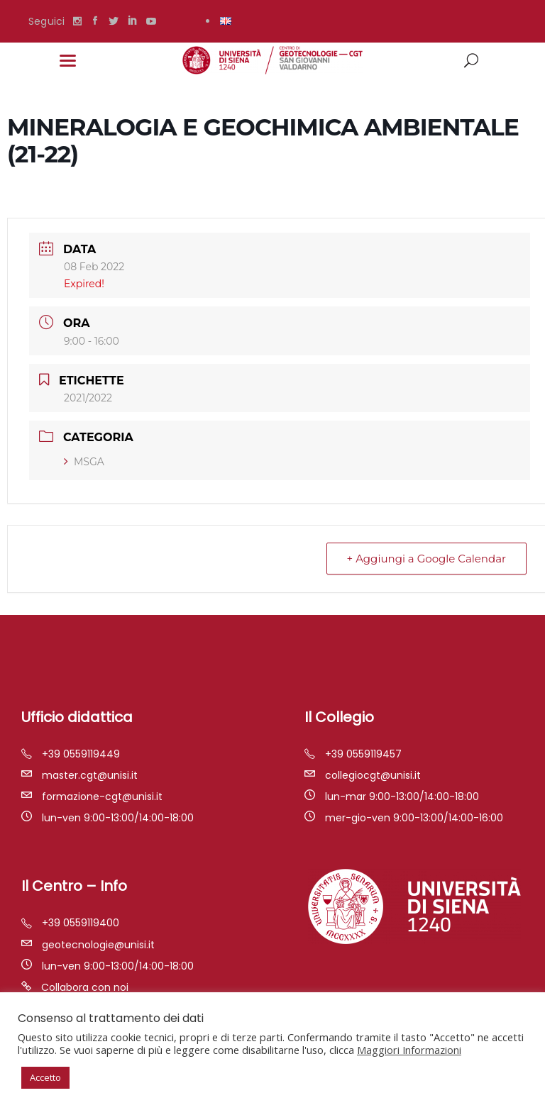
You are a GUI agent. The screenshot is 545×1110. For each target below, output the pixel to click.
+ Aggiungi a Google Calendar (426, 558)
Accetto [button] (45, 1077)
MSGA (84, 461)
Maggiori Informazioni (409, 1049)
